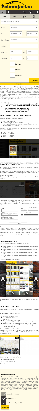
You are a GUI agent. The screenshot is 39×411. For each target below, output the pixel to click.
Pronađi (34, 80)
